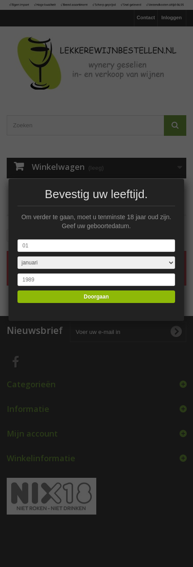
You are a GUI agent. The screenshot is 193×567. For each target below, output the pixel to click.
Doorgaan (95, 297)
